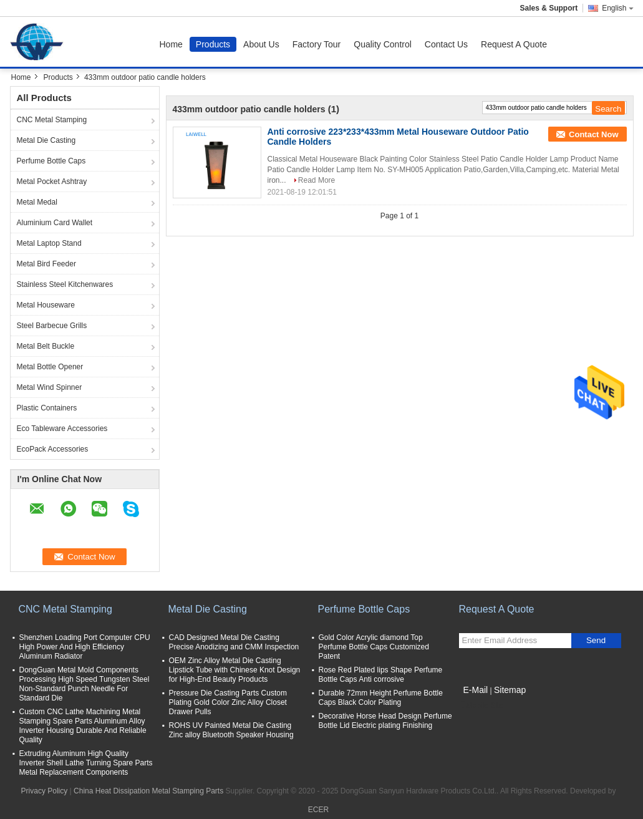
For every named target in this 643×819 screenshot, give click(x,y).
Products (213, 44)
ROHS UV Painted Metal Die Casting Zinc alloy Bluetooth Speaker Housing (231, 730)
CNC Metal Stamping (52, 119)
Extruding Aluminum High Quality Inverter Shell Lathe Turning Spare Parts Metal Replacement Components (86, 763)
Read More (316, 180)
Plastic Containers (47, 408)
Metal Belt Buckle (46, 346)
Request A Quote (514, 44)
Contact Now (593, 134)
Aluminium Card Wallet (55, 222)
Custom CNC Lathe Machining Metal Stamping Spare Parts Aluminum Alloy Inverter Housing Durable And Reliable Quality (83, 725)
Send (596, 640)
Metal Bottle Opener (50, 366)
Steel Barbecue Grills (52, 325)
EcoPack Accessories (53, 449)
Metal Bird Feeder (46, 263)
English (617, 8)
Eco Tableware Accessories (62, 428)
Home (171, 44)
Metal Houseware (46, 305)
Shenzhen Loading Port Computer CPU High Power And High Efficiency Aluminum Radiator (84, 647)
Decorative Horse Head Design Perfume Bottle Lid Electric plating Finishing (385, 721)
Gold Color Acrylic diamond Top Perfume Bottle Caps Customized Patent (374, 647)
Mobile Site (481, 705)
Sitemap (510, 690)
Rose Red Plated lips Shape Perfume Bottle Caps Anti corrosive (381, 675)
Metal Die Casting (46, 140)
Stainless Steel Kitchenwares (65, 284)
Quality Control (383, 44)
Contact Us (446, 44)
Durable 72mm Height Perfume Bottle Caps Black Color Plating (381, 698)
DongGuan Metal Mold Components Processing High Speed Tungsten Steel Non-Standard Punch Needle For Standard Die (84, 684)
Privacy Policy (44, 791)
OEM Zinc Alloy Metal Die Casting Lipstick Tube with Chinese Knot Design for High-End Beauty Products (235, 670)
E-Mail (475, 690)
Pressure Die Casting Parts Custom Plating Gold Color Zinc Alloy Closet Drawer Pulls (228, 702)
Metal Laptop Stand (49, 243)
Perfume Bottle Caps (51, 161)
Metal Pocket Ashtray (52, 181)
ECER (318, 809)
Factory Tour (316, 44)
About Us (261, 44)
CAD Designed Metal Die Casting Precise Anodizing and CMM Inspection (234, 642)
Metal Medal (37, 202)
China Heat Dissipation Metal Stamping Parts (148, 791)
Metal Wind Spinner (49, 387)
